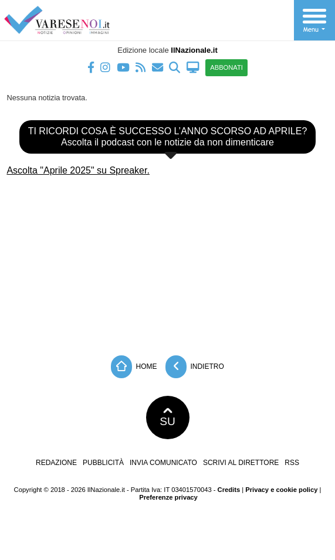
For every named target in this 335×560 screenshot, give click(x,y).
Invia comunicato (163, 463)
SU (167, 417)
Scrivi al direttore (241, 463)
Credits (229, 489)
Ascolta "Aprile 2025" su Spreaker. (78, 170)
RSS (292, 463)
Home (134, 366)
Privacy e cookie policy (281, 489)
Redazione (56, 463)
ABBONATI (226, 67)
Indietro (194, 366)
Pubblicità (103, 463)
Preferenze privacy (168, 497)
